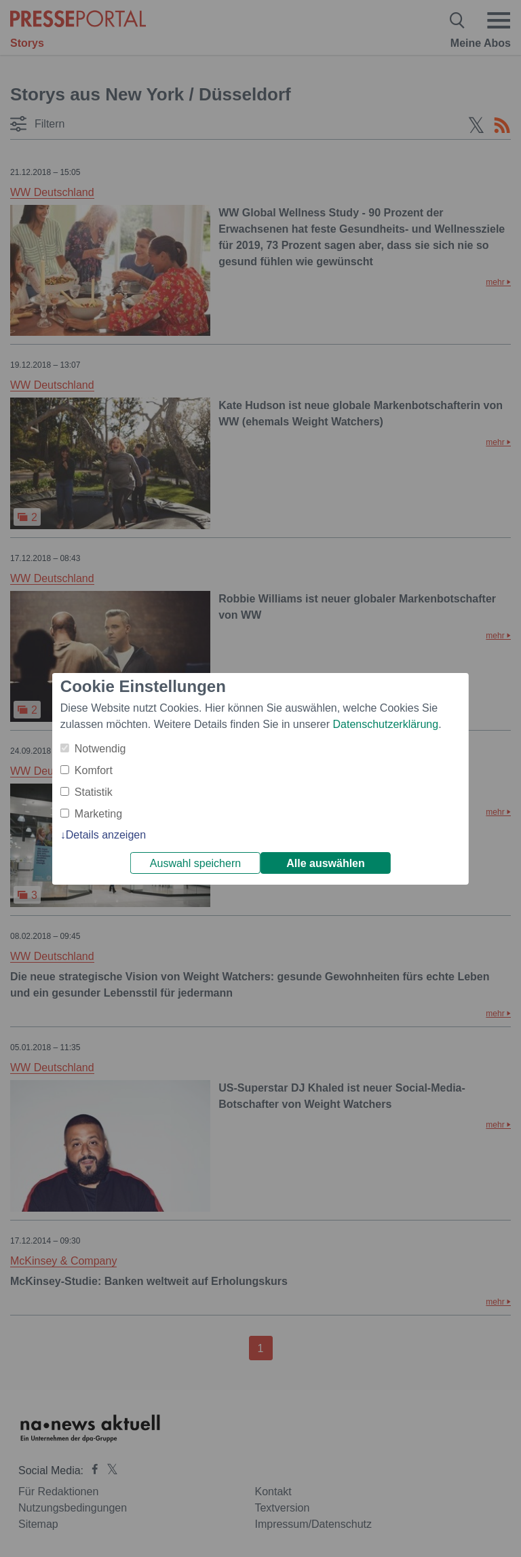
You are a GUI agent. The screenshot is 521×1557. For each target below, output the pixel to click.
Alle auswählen (325, 863)
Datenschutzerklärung (385, 724)
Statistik (94, 792)
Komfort (94, 770)
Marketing (98, 814)
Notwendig (100, 748)
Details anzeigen (106, 835)
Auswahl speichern (195, 863)
